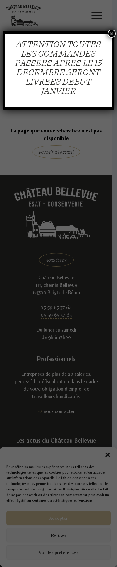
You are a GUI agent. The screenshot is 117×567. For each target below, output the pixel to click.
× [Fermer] (112, 34)
